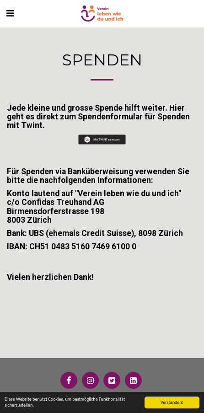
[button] (10, 13)
